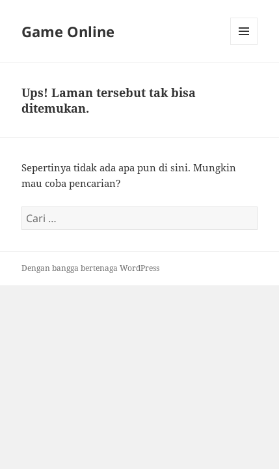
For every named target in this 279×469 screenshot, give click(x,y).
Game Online (67, 31)
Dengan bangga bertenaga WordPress (90, 268)
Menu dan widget (244, 44)
